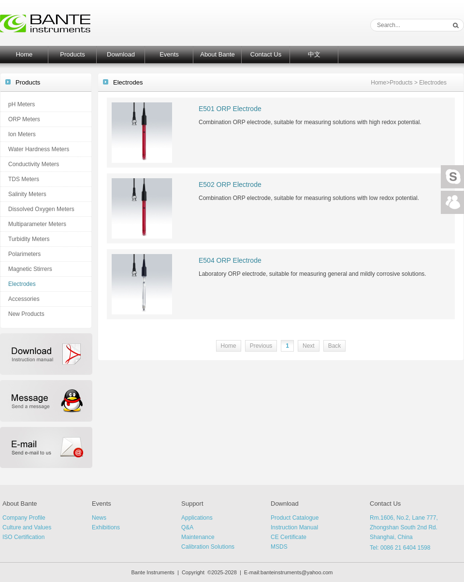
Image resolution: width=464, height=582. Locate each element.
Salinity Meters (27, 194)
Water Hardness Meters (38, 149)
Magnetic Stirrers (30, 269)
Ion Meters (22, 134)
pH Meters (21, 104)
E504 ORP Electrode (230, 260)
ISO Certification (23, 537)
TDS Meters (23, 179)
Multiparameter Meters (37, 224)
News (99, 517)
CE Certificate (288, 537)
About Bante (217, 54)
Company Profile (23, 517)
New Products (26, 314)
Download (121, 54)
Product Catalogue (295, 517)
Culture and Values (26, 527)
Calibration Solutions (207, 546)
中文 (314, 54)
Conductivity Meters (33, 164)
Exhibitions (106, 527)
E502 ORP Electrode (230, 184)
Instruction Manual (294, 527)
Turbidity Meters (29, 239)
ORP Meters (24, 119)
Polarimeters (24, 254)
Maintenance (198, 537)
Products (72, 54)
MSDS (279, 546)
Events (169, 54)
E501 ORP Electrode (230, 109)
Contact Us (265, 54)
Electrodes (22, 284)
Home (24, 54)
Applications (197, 517)
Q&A (187, 527)
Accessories (24, 299)
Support (192, 503)
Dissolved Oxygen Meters (41, 209)
